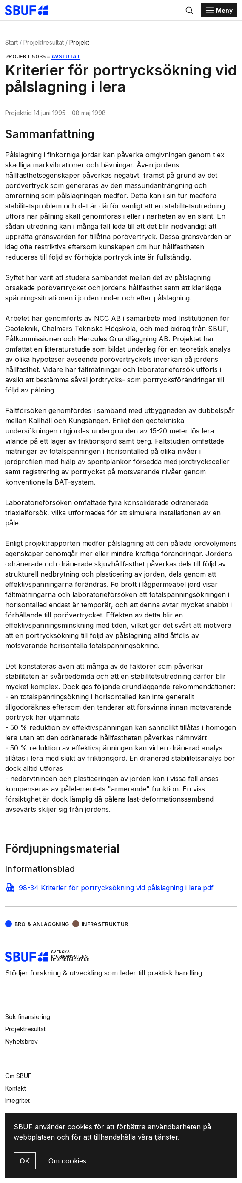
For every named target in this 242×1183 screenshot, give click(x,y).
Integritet (17, 1100)
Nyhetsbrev (21, 1041)
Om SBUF (18, 1075)
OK (25, 1161)
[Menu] (219, 10)
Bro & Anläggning (41, 924)
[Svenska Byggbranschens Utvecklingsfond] (30, 10)
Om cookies (67, 1161)
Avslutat (65, 56)
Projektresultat (43, 42)
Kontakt (15, 1088)
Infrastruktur (105, 924)
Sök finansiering (27, 1016)
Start (11, 42)
